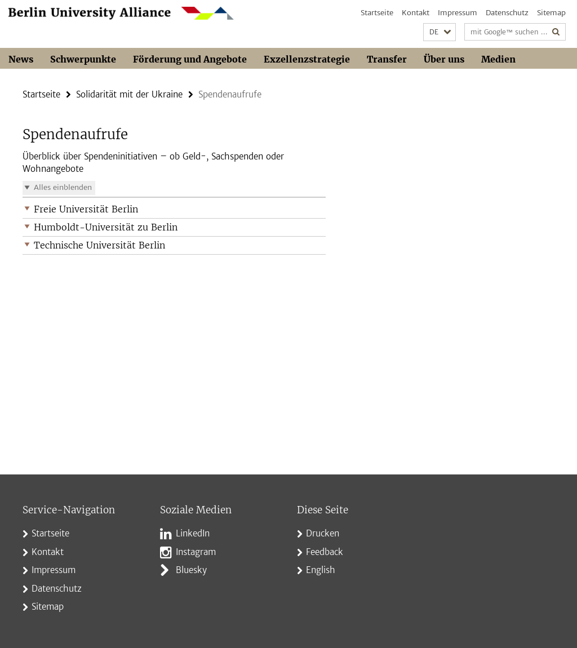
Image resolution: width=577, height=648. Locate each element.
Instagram (196, 552)
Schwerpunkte (83, 59)
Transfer (387, 59)
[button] (439, 32)
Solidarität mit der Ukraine (129, 94)
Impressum (457, 12)
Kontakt (415, 12)
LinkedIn (193, 533)
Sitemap (551, 12)
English (320, 570)
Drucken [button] (322, 533)
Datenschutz (507, 12)
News (20, 59)
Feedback (324, 552)
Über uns (444, 59)
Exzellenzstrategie (307, 59)
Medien (498, 59)
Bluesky (191, 570)
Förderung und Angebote (190, 59)
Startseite (377, 12)
